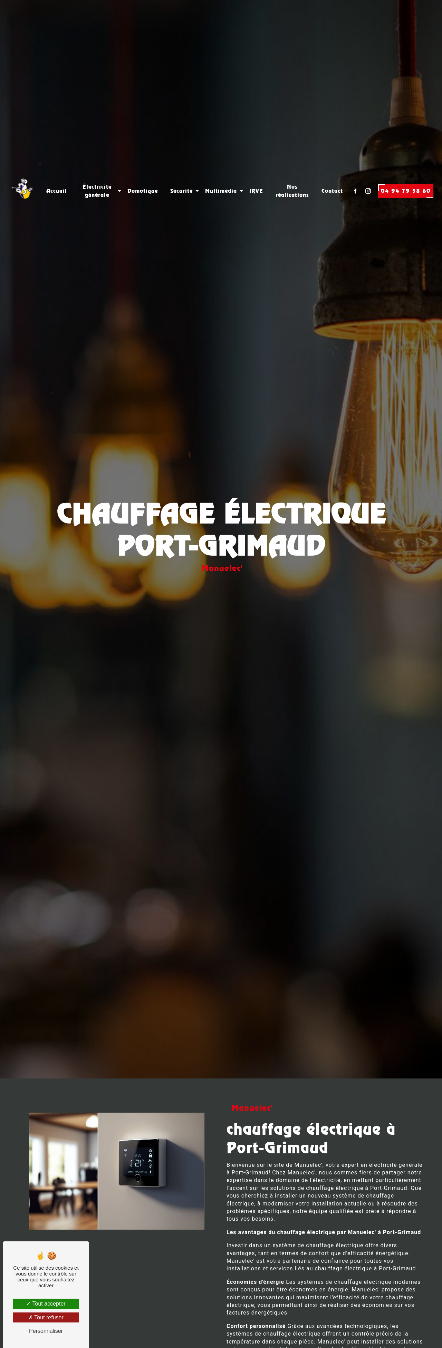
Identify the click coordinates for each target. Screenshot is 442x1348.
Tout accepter (45, 1304)
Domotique (142, 175)
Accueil (56, 175)
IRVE (256, 175)
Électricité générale (97, 175)
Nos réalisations (292, 175)
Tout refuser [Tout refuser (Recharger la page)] (46, 1317)
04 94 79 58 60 (406, 175)
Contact (332, 175)
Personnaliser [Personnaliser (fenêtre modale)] (46, 1331)
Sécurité (181, 175)
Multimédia (221, 175)
